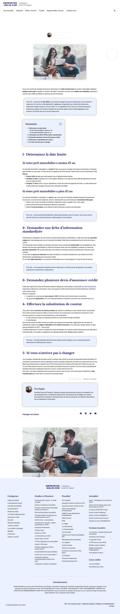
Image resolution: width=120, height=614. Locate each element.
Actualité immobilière (15, 506)
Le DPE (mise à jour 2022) (97, 542)
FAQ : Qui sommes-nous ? (73, 604)
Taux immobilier (8, 11)
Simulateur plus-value (96, 567)
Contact (111, 606)
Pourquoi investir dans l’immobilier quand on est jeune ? (46, 509)
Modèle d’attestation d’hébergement (95, 549)
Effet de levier (39, 530)
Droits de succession (69, 548)
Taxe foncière (66, 532)
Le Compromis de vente (42, 536)
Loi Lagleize (66, 542)
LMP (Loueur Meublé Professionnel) (69, 510)
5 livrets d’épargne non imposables (46, 541)
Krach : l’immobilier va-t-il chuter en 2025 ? (100, 501)
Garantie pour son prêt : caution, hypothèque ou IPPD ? (45, 524)
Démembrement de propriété (71, 540)
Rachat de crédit (13, 511)
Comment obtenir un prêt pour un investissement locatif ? (46, 516)
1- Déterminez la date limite (37, 128)
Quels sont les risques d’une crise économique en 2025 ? (100, 506)
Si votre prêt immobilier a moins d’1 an (41, 130)
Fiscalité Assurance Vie (69, 561)
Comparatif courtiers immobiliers (46, 564)
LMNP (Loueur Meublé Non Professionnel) (71, 514)
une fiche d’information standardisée (63, 238)
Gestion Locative (13, 537)
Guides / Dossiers (31, 11)
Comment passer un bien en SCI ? (73, 506)
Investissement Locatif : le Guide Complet (45, 501)
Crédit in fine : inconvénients (44, 520)
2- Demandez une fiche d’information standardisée (45, 135)
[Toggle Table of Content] (59, 124)
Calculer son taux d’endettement (99, 521)
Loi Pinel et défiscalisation (16, 514)
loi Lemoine (37, 104)
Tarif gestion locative (96, 553)
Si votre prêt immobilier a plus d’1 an (40, 132)
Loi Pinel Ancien (67, 526)
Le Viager (65, 524)
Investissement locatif (15, 503)
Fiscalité (41, 11)
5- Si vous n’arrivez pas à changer (39, 142)
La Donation (66, 555)
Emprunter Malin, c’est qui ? (55, 11)
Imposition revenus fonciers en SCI (73, 503)
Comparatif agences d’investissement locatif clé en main (45, 559)
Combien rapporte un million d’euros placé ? (44, 548)
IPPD (63, 521)
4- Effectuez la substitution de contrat (40, 140)
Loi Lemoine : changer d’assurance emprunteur (100, 533)
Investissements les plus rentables (46, 552)
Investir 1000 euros (41, 544)
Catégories (19, 11)
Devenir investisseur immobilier (45, 505)
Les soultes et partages (15, 528)
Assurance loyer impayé (97, 537)
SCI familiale (66, 500)
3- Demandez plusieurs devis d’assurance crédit (44, 137)
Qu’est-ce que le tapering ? (97, 512)
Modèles (10, 531)
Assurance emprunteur (42, 527)
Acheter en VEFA (40, 533)
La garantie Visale (95, 540)
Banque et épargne (14, 523)
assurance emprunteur (73, 102)
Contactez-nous (71, 11)
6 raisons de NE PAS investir (98, 510)
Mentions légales (88, 604)
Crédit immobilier (13, 500)
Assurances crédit (62, 15)
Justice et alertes (13, 525)
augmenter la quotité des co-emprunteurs (39, 270)
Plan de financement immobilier (45, 512)
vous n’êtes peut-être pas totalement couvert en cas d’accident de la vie (70, 298)
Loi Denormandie (67, 529)
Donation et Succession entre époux (71, 552)
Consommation (13, 509)
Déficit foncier (66, 518)
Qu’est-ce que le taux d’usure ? (99, 518)
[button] (114, 10)
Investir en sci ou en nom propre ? (46, 554)
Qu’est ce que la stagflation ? (98, 515)
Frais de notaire (67, 545)
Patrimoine (11, 534)
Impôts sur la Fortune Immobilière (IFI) (73, 536)
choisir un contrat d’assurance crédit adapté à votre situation (52, 217)
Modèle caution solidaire (97, 545)
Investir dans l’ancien (42, 539)
